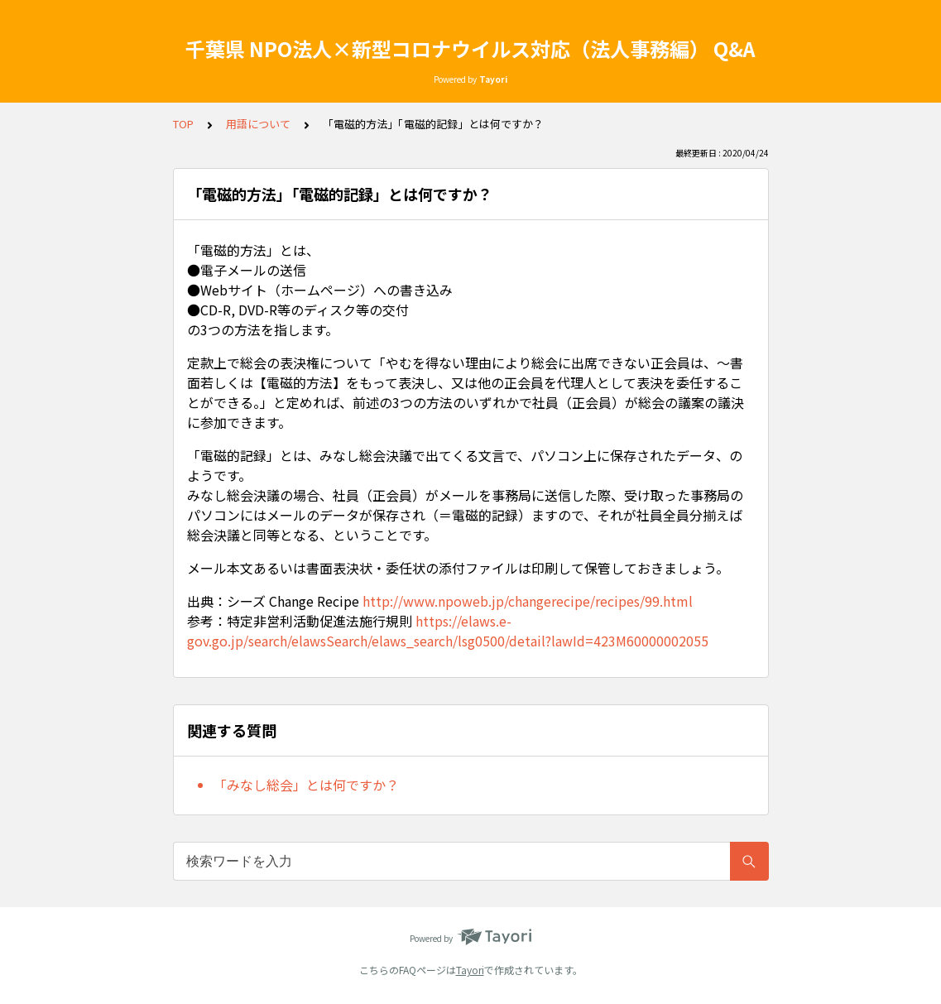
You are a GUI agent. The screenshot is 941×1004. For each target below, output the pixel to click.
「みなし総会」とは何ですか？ (306, 785)
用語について (258, 124)
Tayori (470, 970)
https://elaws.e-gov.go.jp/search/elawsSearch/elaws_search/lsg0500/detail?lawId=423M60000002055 (447, 631)
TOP (183, 124)
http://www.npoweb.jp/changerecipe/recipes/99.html (527, 601)
